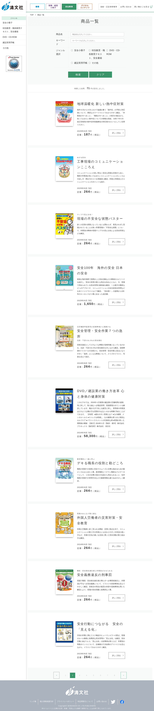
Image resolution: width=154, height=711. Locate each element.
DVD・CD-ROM (10, 37)
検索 (78, 74)
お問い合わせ (126, 7)
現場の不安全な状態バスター (100, 218)
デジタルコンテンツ (85, 7)
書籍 (37, 7)
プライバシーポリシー (65, 701)
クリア (100, 74)
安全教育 (69, 7)
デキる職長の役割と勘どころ (100, 463)
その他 (6, 48)
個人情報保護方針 (46, 701)
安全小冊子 (7, 23)
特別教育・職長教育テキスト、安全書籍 (12, 30)
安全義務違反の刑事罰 (94, 575)
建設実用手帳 (8, 43)
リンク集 (32, 701)
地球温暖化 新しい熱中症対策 (100, 104)
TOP (32, 15)
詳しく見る (116, 133)
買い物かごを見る (141, 7)
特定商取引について (85, 701)
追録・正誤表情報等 (108, 7)
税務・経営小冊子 (53, 7)
